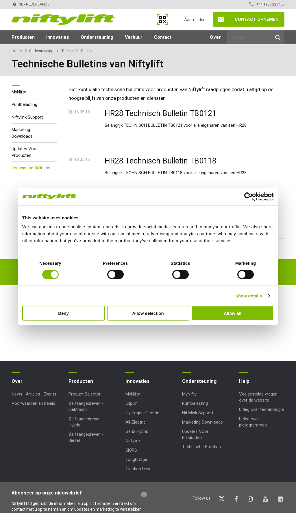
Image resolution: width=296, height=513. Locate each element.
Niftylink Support (27, 117)
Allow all (232, 313)
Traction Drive (138, 468)
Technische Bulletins (31, 167)
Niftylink (132, 440)
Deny (63, 313)
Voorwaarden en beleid (33, 403)
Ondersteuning (97, 37)
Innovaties (57, 37)
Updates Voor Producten (25, 152)
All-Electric (135, 422)
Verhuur (134, 37)
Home (17, 51)
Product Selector (85, 394)
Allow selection (148, 313)
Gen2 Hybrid (136, 431)
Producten (23, 37)
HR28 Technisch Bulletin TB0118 (161, 161)
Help (244, 381)
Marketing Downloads (22, 133)
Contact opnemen (257, 19)
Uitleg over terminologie (261, 409)
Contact (162, 37)
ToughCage (136, 459)
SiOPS (131, 450)
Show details (248, 295)
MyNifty (162, 19)
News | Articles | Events (34, 394)
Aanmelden (195, 19)
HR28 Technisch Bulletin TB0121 (161, 113)
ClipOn (131, 403)
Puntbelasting (24, 104)
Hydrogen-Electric (142, 412)
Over (215, 37)
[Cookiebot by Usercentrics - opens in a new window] (248, 196)
